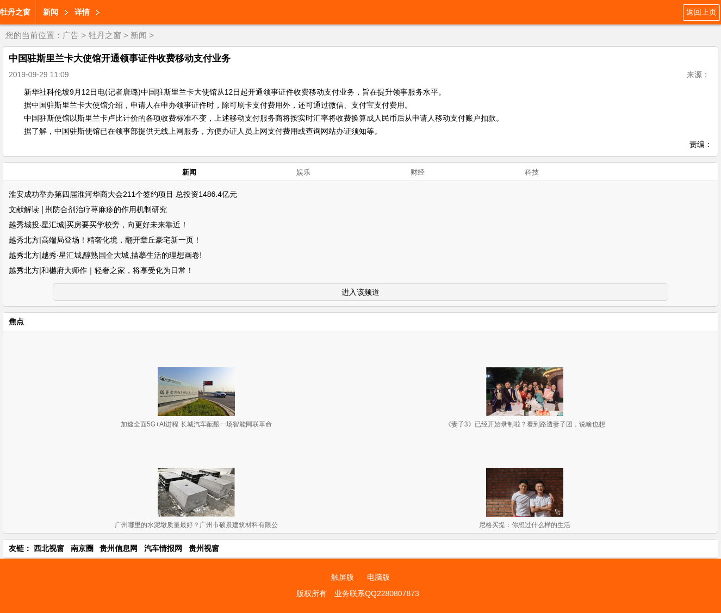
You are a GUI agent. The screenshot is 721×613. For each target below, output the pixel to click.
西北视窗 (49, 548)
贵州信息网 (119, 548)
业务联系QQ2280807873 (376, 593)
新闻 (50, 12)
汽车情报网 (163, 548)
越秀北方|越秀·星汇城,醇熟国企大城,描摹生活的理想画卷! (105, 255)
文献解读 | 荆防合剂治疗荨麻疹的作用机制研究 (88, 209)
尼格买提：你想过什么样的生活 (524, 525)
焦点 (16, 321)
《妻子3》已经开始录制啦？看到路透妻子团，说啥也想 (525, 424)
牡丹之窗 (15, 12)
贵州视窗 (204, 548)
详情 (82, 12)
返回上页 (701, 12)
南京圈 (82, 548)
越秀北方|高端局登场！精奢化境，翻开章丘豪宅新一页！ (105, 240)
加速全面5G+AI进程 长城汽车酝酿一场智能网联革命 (196, 424)
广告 (71, 35)
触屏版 (342, 577)
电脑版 (378, 577)
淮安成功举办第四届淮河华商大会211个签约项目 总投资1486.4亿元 (123, 194)
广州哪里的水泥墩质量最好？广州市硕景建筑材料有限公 (196, 525)
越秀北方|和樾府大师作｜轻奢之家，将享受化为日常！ (101, 270)
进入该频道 (360, 292)
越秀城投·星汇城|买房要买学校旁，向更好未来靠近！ (98, 224)
